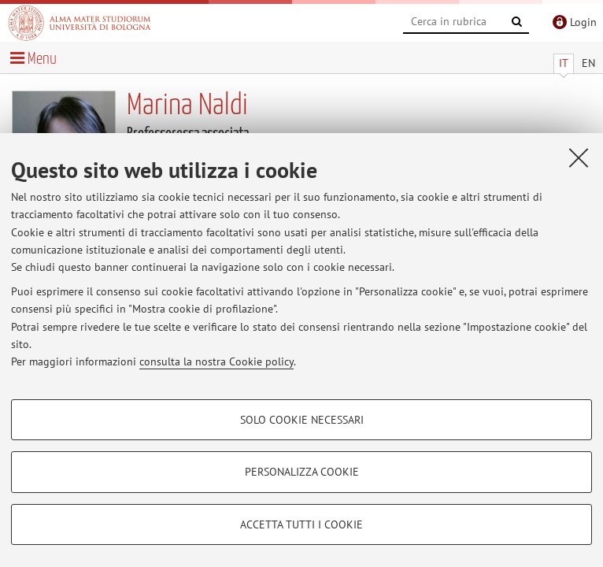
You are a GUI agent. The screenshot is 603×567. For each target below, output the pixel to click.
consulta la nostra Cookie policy (216, 361)
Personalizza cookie (302, 472)
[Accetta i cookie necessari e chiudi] (578, 157)
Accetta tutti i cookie (301, 524)
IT (563, 63)
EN (588, 63)
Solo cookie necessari (302, 420)
